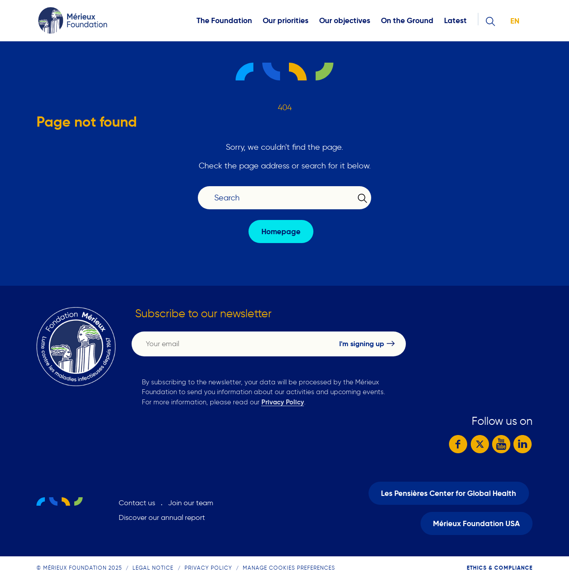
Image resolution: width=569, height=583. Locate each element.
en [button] (514, 21)
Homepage (281, 231)
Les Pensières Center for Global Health (448, 493)
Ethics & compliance (500, 567)
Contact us (137, 503)
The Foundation (224, 20)
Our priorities (286, 20)
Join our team (190, 503)
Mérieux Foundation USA (476, 523)
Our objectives (344, 20)
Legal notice (152, 567)
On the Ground (407, 20)
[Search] (279, 198)
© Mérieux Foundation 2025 (79, 567)
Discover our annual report (162, 517)
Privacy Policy (282, 402)
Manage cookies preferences (289, 567)
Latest (455, 20)
